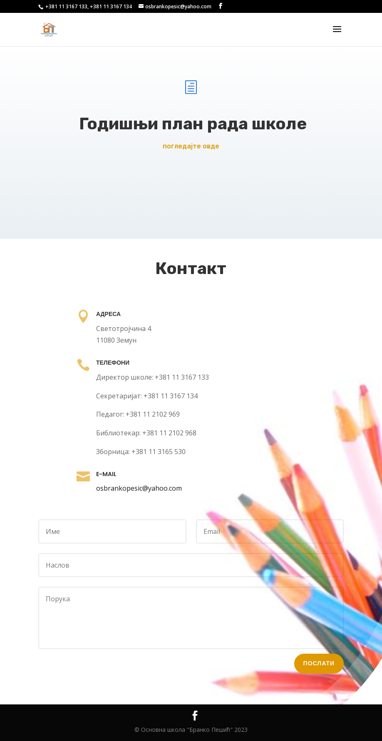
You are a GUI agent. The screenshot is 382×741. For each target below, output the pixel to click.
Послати (305, 645)
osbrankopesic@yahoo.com (144, 488)
